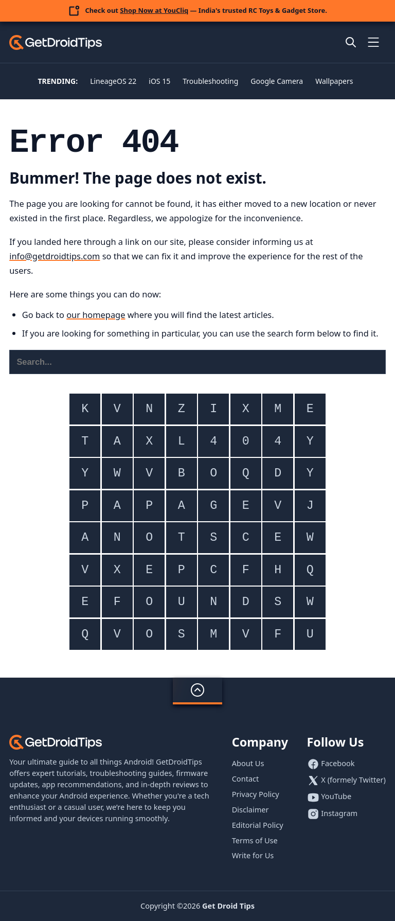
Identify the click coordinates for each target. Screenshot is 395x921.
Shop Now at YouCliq (154, 10)
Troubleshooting (210, 81)
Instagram (339, 813)
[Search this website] (197, 362)
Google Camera (276, 81)
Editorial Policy (257, 825)
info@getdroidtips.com (54, 256)
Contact (245, 778)
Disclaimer (250, 809)
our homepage (95, 315)
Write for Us (253, 855)
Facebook (337, 763)
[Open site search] (350, 42)
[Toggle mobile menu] (373, 42)
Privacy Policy (255, 794)
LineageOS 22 (113, 81)
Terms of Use (255, 840)
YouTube (336, 796)
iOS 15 (159, 81)
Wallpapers (334, 81)
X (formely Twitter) (353, 779)
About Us (248, 763)
